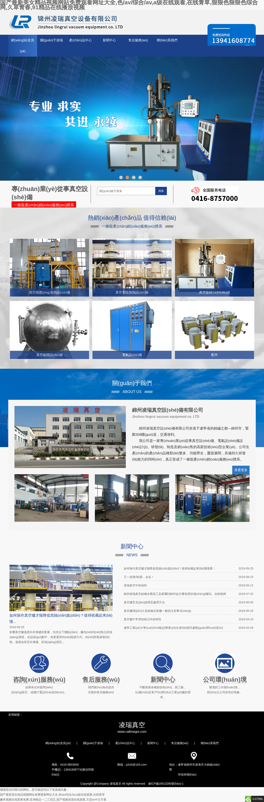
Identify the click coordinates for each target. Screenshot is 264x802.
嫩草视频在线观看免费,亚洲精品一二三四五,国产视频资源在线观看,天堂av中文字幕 (53, 799)
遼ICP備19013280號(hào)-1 (166, 783)
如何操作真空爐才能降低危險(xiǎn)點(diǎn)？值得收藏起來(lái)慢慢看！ (188, 568)
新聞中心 (109, 40)
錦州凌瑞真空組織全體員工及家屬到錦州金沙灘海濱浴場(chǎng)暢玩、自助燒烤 (188, 594)
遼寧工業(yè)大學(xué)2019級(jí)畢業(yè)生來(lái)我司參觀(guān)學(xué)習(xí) (188, 627)
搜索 (161, 190)
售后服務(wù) (138, 40)
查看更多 (241, 470)
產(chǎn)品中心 (80, 40)
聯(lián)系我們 (167, 40)
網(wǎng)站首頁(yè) (22, 45)
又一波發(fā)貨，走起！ (188, 577)
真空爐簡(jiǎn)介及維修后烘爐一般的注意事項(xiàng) (188, 611)
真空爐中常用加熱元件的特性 (188, 619)
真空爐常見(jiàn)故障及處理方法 (188, 602)
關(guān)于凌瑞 (51, 40)
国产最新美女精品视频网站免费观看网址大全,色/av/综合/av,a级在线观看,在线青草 (52, 794)
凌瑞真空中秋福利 (188, 585)
